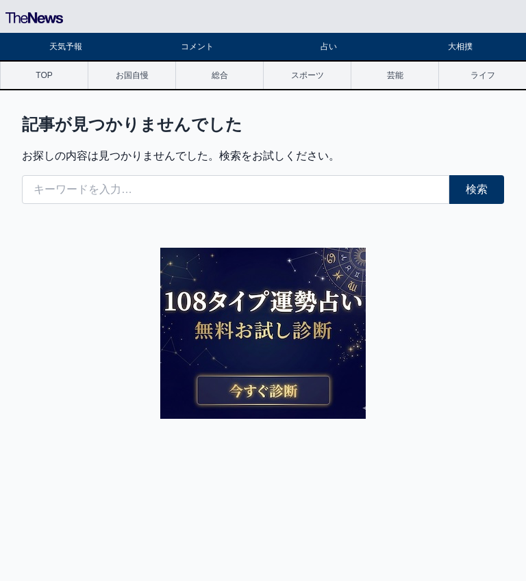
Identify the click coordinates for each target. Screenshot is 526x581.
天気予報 (65, 46)
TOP (44, 75)
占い (329, 46)
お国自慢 (132, 75)
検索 (477, 189)
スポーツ (307, 75)
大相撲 (460, 46)
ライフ (483, 75)
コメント (197, 46)
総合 (220, 75)
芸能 (395, 75)
